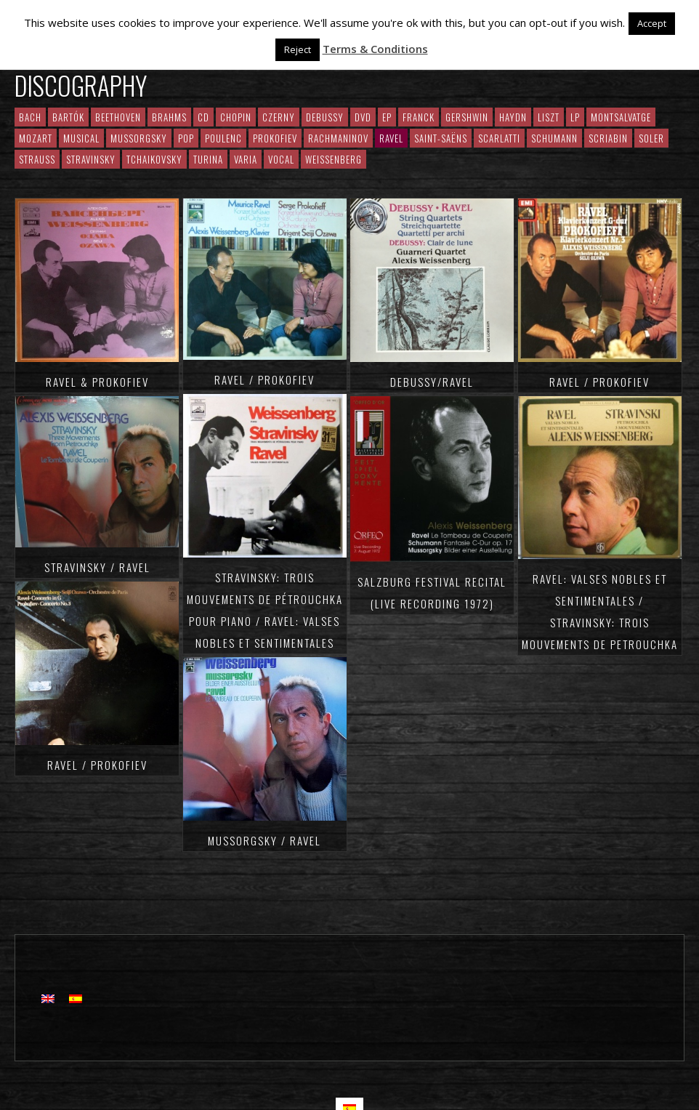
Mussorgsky (138, 138)
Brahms (169, 117)
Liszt (548, 117)
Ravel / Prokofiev (97, 765)
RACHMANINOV (338, 138)
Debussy (325, 117)
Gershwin (466, 117)
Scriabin (608, 138)
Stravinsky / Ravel (97, 567)
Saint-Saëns (440, 138)
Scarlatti (499, 138)
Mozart (35, 138)
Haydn (513, 117)
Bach (30, 117)
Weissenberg (333, 159)
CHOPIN (235, 117)
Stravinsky (91, 159)
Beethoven (118, 117)
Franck (419, 117)
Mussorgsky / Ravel (264, 840)
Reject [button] (297, 49)
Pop (186, 138)
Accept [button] (651, 23)
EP (387, 117)
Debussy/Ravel (432, 382)
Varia (245, 159)
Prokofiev (275, 138)
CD (203, 117)
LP (575, 117)
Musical (81, 138)
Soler (651, 138)
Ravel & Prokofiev (97, 382)
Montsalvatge (621, 117)
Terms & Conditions (375, 48)
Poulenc (223, 138)
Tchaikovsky (154, 159)
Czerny (278, 117)
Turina (208, 159)
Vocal (281, 159)
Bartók (68, 117)
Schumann (554, 138)
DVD (363, 117)
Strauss (37, 159)
